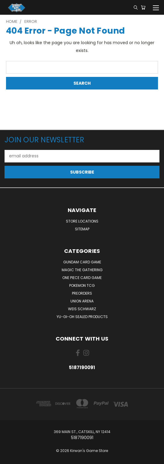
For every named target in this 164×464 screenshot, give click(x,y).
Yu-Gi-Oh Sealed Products (82, 316)
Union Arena (82, 301)
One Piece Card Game (82, 277)
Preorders (82, 293)
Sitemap (82, 229)
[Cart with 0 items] (143, 7)
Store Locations (82, 221)
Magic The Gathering (82, 269)
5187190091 (82, 367)
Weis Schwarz (82, 308)
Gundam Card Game (82, 262)
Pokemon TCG (82, 285)
